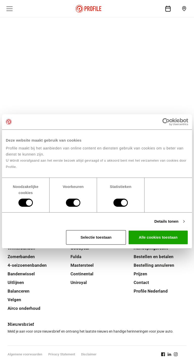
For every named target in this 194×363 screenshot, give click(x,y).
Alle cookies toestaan (158, 237)
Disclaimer (88, 354)
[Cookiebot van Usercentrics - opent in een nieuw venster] (166, 122)
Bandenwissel (21, 273)
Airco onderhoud (24, 308)
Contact (141, 282)
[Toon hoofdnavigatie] (9, 9)
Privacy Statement (61, 354)
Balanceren (19, 291)
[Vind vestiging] (184, 8)
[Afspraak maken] (168, 8)
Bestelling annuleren (154, 265)
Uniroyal (78, 282)
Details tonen (166, 221)
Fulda (75, 256)
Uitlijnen (16, 282)
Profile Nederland (151, 291)
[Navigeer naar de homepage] (88, 9)
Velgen (14, 299)
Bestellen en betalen (154, 256)
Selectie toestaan (96, 237)
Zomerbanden (21, 256)
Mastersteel (82, 265)
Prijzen (140, 273)
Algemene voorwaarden (25, 354)
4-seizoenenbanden (27, 265)
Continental (81, 273)
